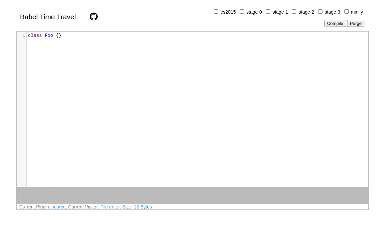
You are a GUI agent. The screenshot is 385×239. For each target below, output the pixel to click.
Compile (335, 23)
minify (357, 12)
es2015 (228, 12)
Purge (356, 23)
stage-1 (280, 12)
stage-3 (332, 12)
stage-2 (306, 12)
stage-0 (254, 12)
